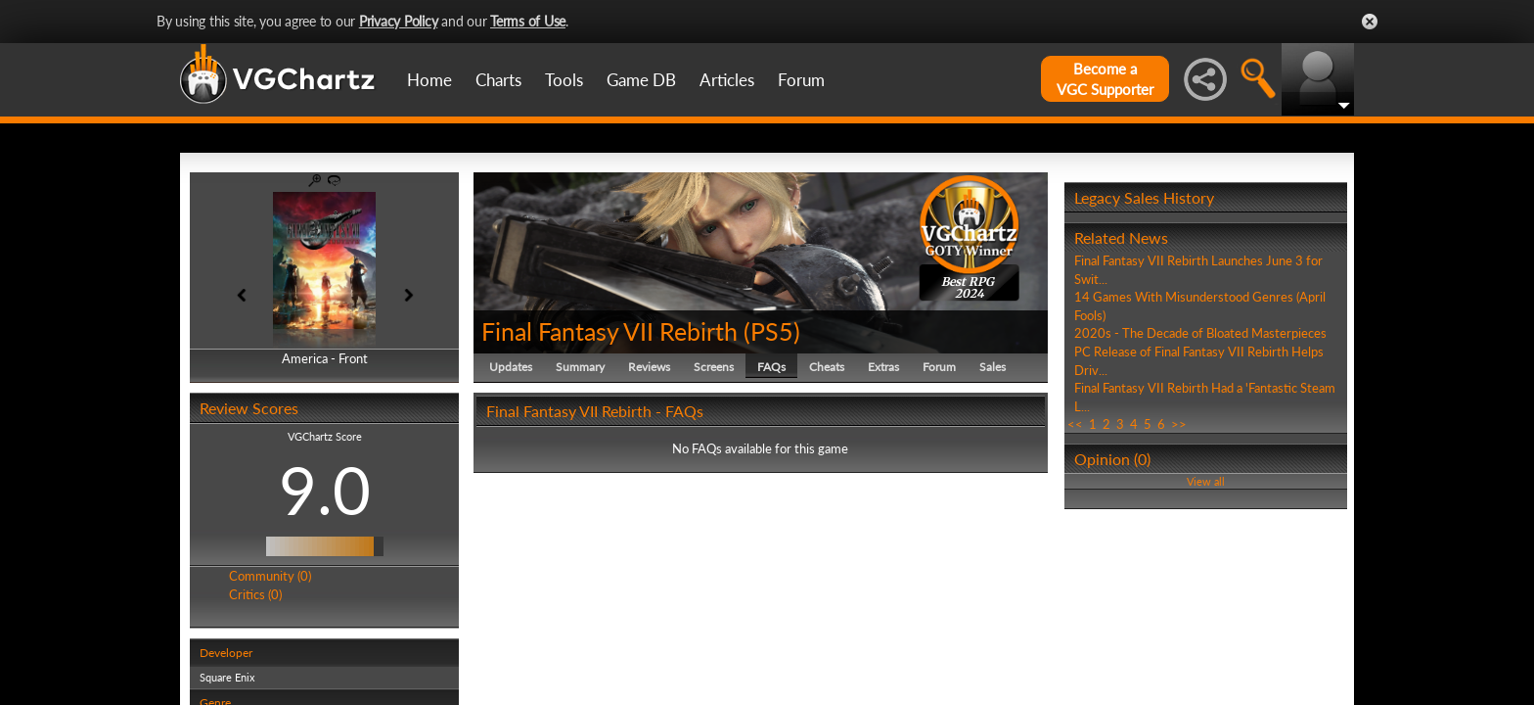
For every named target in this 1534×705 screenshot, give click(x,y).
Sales (992, 366)
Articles (726, 80)
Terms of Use (527, 21)
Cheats (826, 366)
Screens (714, 366)
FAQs (771, 366)
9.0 (325, 489)
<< (1075, 424)
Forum (801, 80)
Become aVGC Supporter (1105, 79)
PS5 (771, 331)
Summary (580, 366)
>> (1179, 424)
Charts (498, 80)
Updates (510, 366)
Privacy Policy (398, 21)
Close (1369, 21)
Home (429, 80)
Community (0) (270, 576)
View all (1206, 481)
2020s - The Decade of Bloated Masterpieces (1200, 333)
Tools (564, 80)
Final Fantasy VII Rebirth (609, 331)
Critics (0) (255, 594)
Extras (883, 366)
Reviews (649, 366)
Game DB (641, 80)
